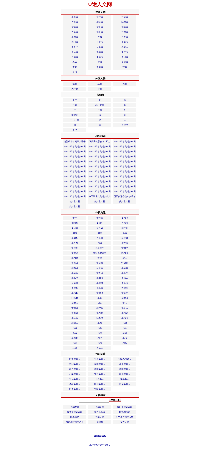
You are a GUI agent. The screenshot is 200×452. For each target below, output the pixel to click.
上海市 (124, 42)
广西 (100, 37)
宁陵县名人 (99, 389)
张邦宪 (99, 313)
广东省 (74, 22)
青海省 (99, 67)
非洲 (100, 89)
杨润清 (99, 278)
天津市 (99, 57)
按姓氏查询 (99, 412)
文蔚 (74, 348)
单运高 (74, 288)
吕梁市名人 (74, 374)
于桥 (74, 218)
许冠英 (124, 263)
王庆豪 (124, 268)
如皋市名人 (124, 364)
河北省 (99, 27)
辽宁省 (124, 37)
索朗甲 (124, 248)
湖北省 (99, 32)
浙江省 (99, 17)
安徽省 (74, 32)
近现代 (124, 125)
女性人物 (124, 422)
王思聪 (74, 293)
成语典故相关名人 (74, 422)
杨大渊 (124, 313)
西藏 (124, 67)
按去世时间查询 (74, 412)
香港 (74, 62)
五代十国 (74, 120)
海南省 (99, 52)
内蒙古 (124, 47)
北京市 (99, 42)
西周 (74, 105)
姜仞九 (99, 223)
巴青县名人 (74, 389)
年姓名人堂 (74, 201)
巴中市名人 (74, 359)
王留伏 (99, 283)
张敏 (124, 323)
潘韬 (100, 258)
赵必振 (99, 268)
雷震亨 (124, 293)
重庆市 (124, 52)
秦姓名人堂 (99, 201)
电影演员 (74, 417)
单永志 (124, 278)
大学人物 (99, 417)
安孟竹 (74, 283)
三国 (100, 110)
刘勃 (100, 233)
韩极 (100, 243)
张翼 (100, 328)
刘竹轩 (124, 228)
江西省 (124, 32)
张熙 (74, 328)
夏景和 (74, 338)
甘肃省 (99, 47)
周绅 (100, 338)
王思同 (124, 318)
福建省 (99, 22)
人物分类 (99, 407)
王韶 (100, 298)
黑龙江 (74, 47)
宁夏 (74, 67)
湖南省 (124, 27)
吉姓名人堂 (74, 206)
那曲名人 (99, 379)
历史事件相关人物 (124, 417)
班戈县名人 (124, 384)
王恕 (100, 323)
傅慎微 (74, 313)
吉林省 (74, 52)
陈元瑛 (124, 253)
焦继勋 (124, 288)
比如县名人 (99, 384)
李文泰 (99, 263)
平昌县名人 (99, 359)
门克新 (74, 298)
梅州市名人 (124, 374)
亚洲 (100, 84)
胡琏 (100, 303)
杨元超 (74, 258)
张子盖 (124, 308)
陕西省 (124, 22)
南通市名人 (74, 369)
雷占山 (99, 273)
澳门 (74, 72)
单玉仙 (124, 283)
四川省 (74, 42)
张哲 (124, 328)
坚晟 (124, 333)
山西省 (74, 37)
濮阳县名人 (99, 369)
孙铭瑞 (124, 223)
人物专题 (74, 407)
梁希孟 (124, 243)
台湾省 (124, 62)
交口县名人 (99, 374)
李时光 (74, 248)
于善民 (99, 218)
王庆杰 (74, 273)
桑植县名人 (74, 384)
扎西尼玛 (99, 248)
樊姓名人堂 (124, 201)
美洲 (124, 84)
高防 (74, 333)
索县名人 (124, 379)
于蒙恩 (74, 308)
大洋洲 (74, 89)
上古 (74, 100)
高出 (124, 233)
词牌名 (99, 422)
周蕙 (124, 343)
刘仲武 (99, 308)
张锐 (100, 333)
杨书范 (74, 278)
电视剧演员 (124, 412)
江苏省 (124, 17)
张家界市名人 (124, 359)
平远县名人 (74, 379)
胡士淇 (124, 298)
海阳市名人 (99, 364)
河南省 (74, 27)
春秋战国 (99, 105)
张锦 (100, 343)
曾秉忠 (74, 263)
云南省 (74, 57)
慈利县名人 (74, 364)
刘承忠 (74, 268)
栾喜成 (99, 228)
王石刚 (124, 273)
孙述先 (99, 348)
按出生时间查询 (124, 407)
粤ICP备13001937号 (100, 445)
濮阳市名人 (124, 369)
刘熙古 (74, 323)
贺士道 (74, 253)
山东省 (74, 17)
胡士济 (74, 303)
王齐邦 (74, 243)
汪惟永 (99, 318)
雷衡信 (99, 293)
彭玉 (124, 258)
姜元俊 (124, 218)
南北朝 (74, 115)
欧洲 (74, 84)
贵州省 (124, 57)
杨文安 (74, 318)
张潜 (74, 343)
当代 (74, 130)
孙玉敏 (99, 238)
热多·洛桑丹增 (100, 253)
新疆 (100, 62)
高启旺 (74, 238)
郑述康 (124, 238)
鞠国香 (74, 223)
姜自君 (74, 228)
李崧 (124, 303)
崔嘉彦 (99, 288)
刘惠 (74, 233)
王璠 (124, 338)
